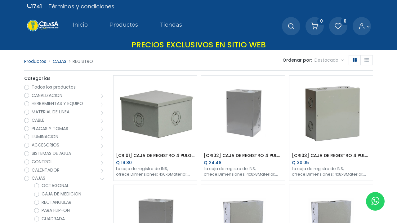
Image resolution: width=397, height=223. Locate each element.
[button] (329, 60)
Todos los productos (54, 87)
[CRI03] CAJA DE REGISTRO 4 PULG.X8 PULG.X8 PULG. (331, 156)
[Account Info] (364, 26)
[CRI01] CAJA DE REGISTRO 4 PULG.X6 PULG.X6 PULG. (155, 156)
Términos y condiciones (81, 6)
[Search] (291, 26)
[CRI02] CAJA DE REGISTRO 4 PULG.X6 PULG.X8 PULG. (243, 156)
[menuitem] (80, 26)
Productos (35, 61)
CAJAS (59, 61)
